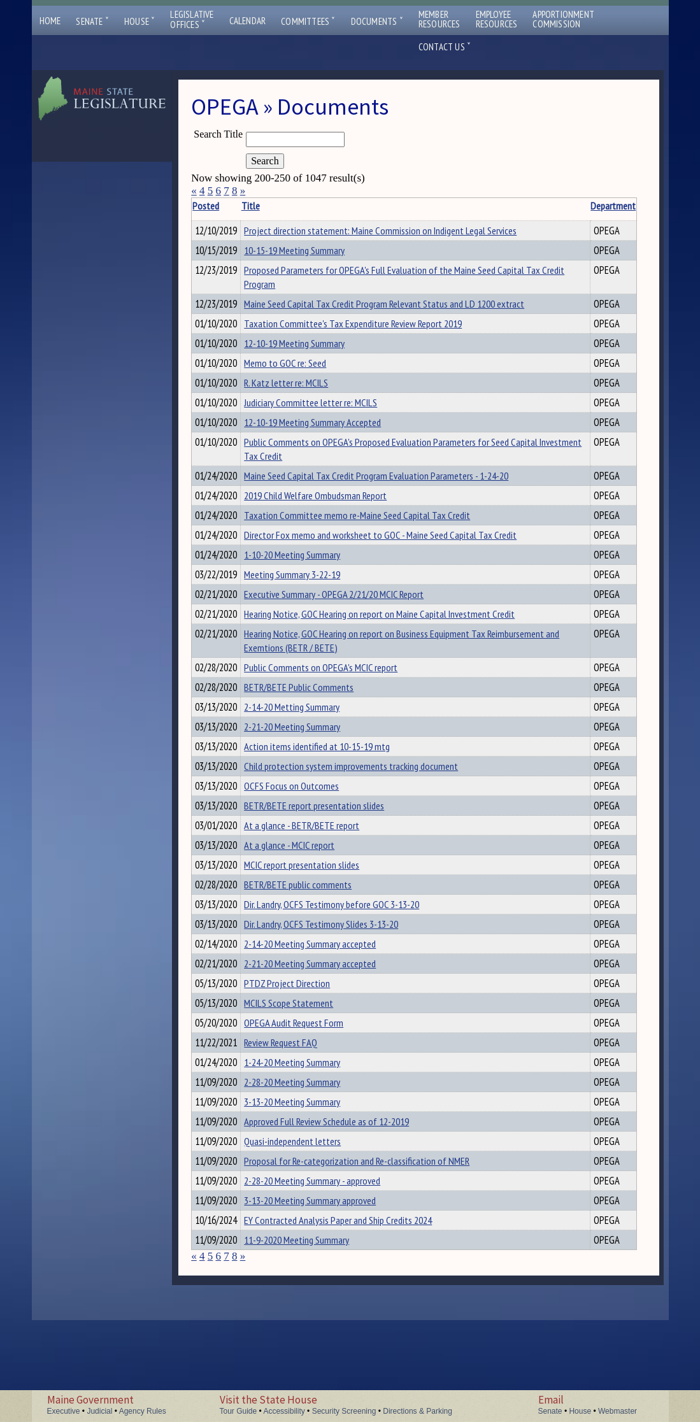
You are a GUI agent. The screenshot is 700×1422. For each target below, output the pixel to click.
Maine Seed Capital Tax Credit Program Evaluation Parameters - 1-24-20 (396, 505)
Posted (225, 206)
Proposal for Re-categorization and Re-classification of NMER (376, 1253)
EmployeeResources (497, 19)
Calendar (247, 20)
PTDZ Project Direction (307, 1058)
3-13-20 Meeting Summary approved (330, 1297)
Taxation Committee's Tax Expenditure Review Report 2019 (373, 341)
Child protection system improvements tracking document (371, 820)
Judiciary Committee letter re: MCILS (330, 428)
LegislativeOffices (191, 20)
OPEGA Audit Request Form (313, 1102)
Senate (92, 21)
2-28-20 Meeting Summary (312, 1167)
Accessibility (283, 1411)
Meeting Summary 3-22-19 (312, 613)
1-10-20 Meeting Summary (312, 592)
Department (569, 206)
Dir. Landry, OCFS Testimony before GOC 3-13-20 (351, 972)
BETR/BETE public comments (317, 950)
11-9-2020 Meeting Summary (316, 1340)
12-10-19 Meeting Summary (314, 363)
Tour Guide (238, 1411)
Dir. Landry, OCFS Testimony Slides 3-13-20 (341, 993)
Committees (308, 21)
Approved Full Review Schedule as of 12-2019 (346, 1210)
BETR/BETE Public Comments (318, 734)
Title (270, 206)
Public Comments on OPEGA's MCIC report (340, 712)
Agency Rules (142, 1411)
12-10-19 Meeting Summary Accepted (332, 450)
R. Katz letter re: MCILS (306, 406)
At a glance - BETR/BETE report (321, 885)
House (139, 21)
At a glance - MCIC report (309, 907)
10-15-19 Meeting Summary (314, 252)
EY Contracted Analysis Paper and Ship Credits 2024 (358, 1318)
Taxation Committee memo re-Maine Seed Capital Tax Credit (377, 548)
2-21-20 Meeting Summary (312, 777)
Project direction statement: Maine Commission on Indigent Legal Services (400, 231)
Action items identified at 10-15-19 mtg (337, 799)
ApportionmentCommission (563, 19)
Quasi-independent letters (312, 1232)
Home (50, 20)
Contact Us (444, 46)
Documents (377, 21)
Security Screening (344, 1411)
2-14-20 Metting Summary (311, 755)
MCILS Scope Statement (308, 1080)
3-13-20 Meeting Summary (312, 1188)
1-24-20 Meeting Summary (312, 1145)
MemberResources (439, 19)
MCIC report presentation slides (321, 928)
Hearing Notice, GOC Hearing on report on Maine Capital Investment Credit (399, 657)
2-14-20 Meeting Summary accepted (330, 1015)
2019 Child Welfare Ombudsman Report (335, 527)
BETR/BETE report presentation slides (334, 864)
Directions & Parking (417, 1411)
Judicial (99, 1411)
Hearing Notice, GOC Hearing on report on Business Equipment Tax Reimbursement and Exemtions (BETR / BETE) (384, 685)
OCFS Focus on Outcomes (311, 842)
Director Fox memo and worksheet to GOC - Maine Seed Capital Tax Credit (400, 570)
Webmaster (617, 1411)
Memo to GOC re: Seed (305, 385)
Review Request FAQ (300, 1123)
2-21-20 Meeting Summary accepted (330, 1037)
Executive (63, 1411)
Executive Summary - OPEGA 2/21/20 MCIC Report (353, 635)
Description (615, 206)
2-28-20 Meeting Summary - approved (332, 1275)
